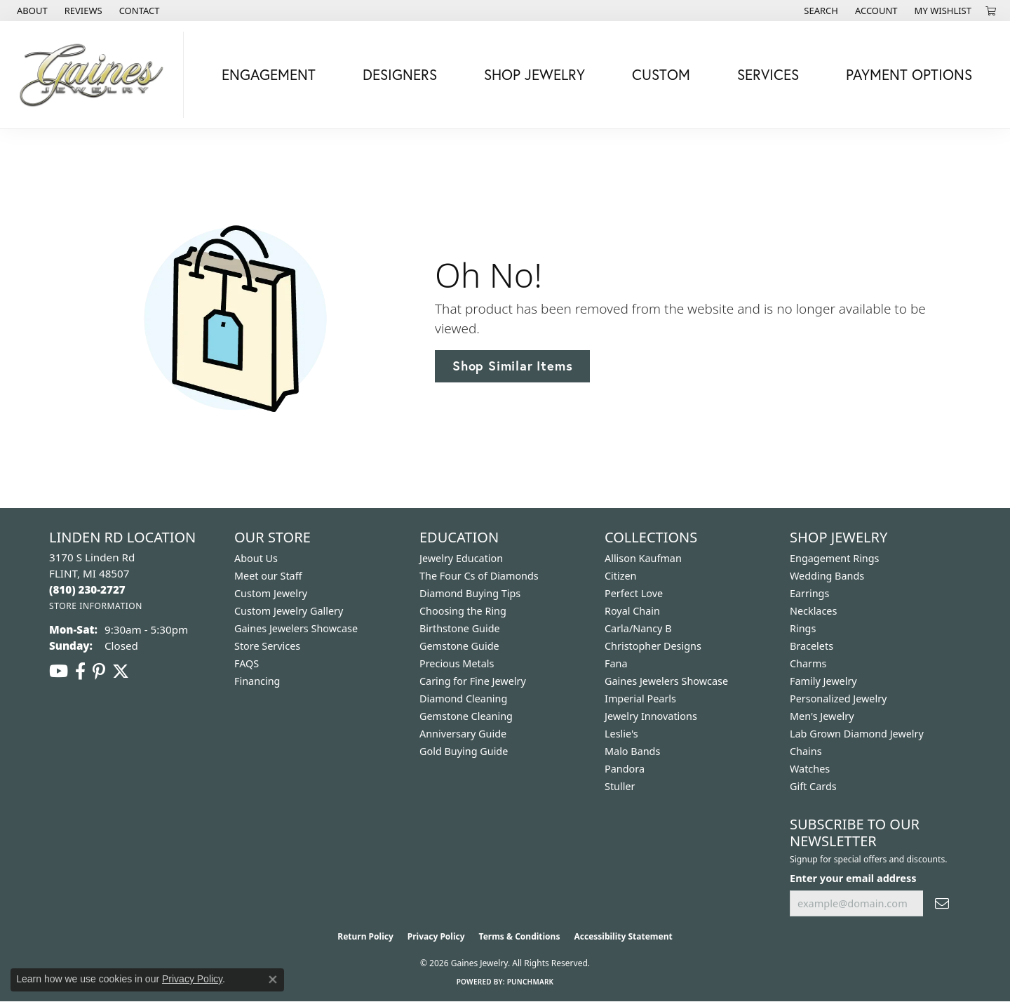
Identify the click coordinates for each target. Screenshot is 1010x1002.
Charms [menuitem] (808, 663)
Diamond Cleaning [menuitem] (463, 698)
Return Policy (365, 936)
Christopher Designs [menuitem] (653, 646)
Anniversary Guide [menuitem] (462, 733)
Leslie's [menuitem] (621, 733)
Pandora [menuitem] (625, 768)
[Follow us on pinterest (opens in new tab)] (99, 671)
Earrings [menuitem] (809, 593)
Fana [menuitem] (616, 663)
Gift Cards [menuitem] (813, 786)
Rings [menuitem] (803, 628)
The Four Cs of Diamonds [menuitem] (479, 575)
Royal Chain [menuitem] (632, 610)
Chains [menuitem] (806, 751)
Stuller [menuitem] (620, 786)
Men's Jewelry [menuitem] (822, 716)
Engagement (269, 74)
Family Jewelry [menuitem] (823, 681)
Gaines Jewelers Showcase (296, 628)
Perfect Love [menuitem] (634, 593)
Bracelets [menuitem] (811, 646)
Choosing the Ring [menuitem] (462, 610)
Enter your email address (853, 878)
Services (768, 74)
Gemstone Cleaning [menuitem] (466, 716)
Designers (400, 74)
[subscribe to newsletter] (942, 903)
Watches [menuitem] (810, 768)
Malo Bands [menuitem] (632, 751)
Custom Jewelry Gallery (288, 610)
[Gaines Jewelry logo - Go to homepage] (95, 75)
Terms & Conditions (519, 936)
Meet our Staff (268, 575)
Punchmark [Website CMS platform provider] (530, 982)
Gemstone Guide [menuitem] (459, 646)
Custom (661, 74)
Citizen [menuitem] (621, 575)
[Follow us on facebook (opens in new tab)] (80, 671)
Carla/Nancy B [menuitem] (638, 628)
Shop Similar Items (512, 365)
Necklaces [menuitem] (813, 610)
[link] (31, 10)
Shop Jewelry (534, 74)
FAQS (246, 663)
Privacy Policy (436, 936)
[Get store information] (95, 606)
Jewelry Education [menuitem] (461, 558)
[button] (819, 10)
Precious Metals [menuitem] (456, 663)
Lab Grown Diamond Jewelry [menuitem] (857, 733)
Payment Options (909, 74)
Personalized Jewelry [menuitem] (838, 698)
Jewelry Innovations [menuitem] (651, 716)
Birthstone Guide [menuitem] (459, 628)
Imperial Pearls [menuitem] (640, 698)
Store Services (267, 646)
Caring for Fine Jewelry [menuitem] (472, 681)
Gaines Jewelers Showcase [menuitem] (666, 681)
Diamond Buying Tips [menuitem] (469, 593)
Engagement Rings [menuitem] (835, 558)
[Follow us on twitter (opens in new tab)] (120, 671)
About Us (256, 558)
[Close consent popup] (273, 979)
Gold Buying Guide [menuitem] (463, 751)
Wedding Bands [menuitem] (827, 575)
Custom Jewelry (270, 593)
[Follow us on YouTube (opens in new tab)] (58, 671)
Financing (257, 681)
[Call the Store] (87, 589)
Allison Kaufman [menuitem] (643, 558)
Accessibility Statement (623, 936)
